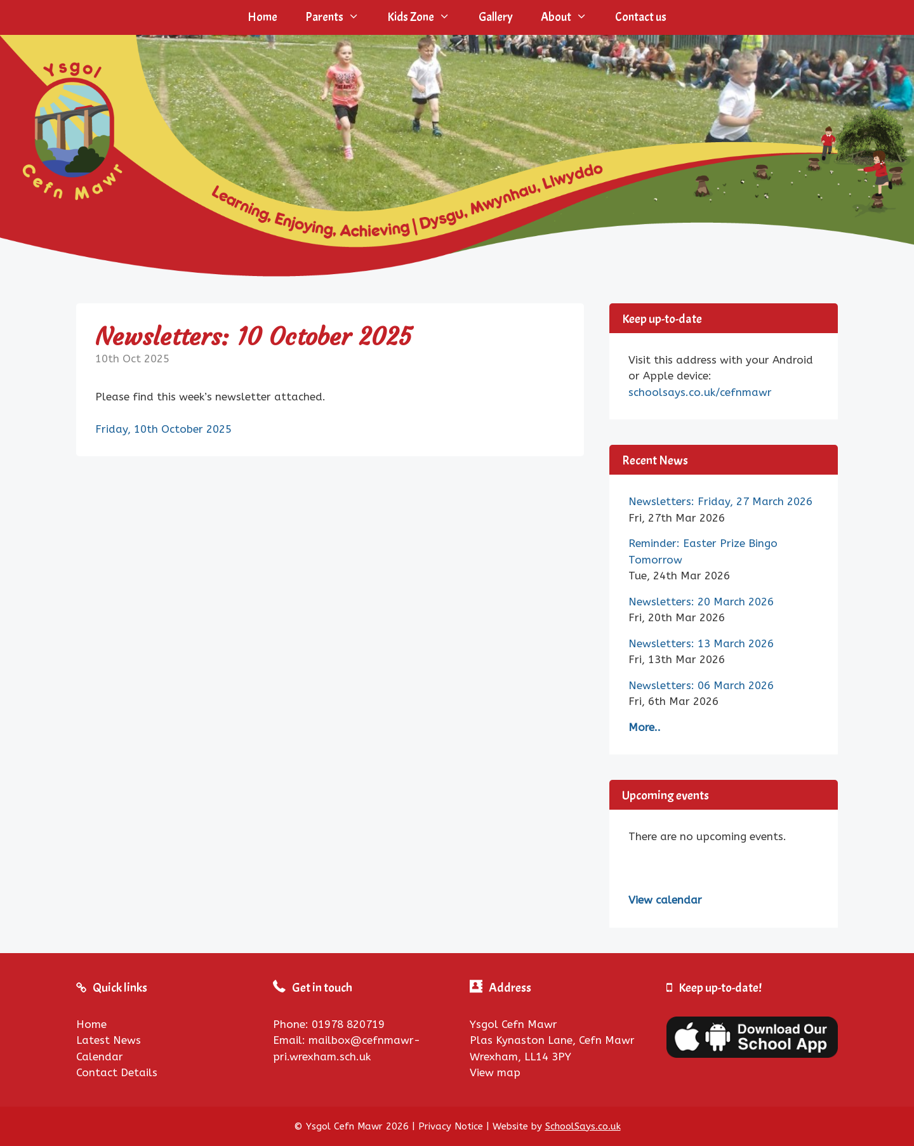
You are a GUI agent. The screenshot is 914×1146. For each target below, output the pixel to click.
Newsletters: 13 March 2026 (701, 643)
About (571, 17)
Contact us (640, 17)
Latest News (108, 1040)
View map (495, 1072)
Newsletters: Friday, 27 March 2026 (720, 501)
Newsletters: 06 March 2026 (701, 685)
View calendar (665, 899)
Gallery (496, 17)
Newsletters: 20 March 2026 (701, 601)
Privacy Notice (450, 1126)
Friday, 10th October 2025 (163, 429)
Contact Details (116, 1072)
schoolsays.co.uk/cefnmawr (700, 392)
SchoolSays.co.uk (583, 1126)
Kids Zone (425, 17)
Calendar (99, 1056)
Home (262, 17)
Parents (339, 17)
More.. (644, 727)
